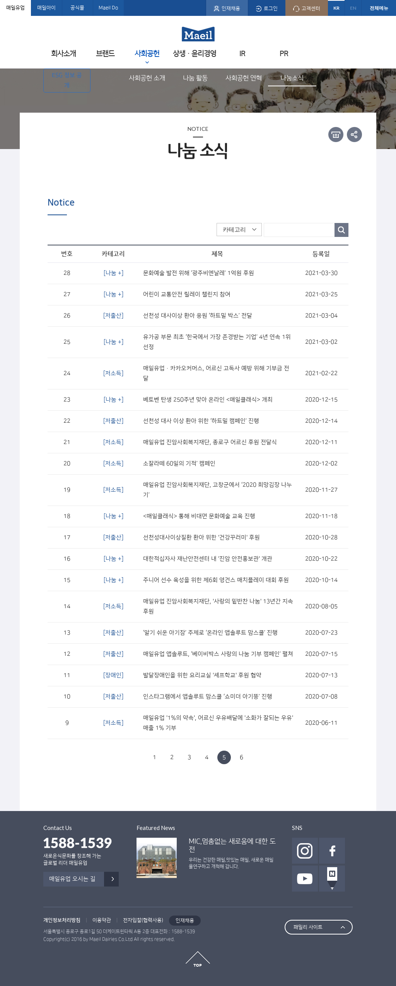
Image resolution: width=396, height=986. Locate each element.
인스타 (305, 851)
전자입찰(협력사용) (143, 920)
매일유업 (15, 7)
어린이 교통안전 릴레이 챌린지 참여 (186, 294)
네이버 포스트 (332, 879)
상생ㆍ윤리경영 (194, 54)
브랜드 (105, 54)
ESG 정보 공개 (67, 80)
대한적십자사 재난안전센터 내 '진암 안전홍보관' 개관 (207, 559)
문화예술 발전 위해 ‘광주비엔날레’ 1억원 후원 (198, 273)
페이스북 (332, 851)
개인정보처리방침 (61, 920)
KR (336, 8)
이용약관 (101, 920)
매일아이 (46, 7)
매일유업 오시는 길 (72, 879)
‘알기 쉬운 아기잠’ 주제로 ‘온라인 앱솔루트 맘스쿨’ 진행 (210, 632)
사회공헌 (147, 54)
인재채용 (185, 920)
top (198, 959)
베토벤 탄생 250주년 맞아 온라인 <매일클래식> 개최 (208, 399)
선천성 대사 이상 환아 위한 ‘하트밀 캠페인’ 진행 (201, 421)
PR (284, 54)
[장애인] (113, 675)
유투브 (305, 879)
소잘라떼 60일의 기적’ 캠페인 (179, 463)
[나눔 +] (113, 273)
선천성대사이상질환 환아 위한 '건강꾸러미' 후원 (201, 537)
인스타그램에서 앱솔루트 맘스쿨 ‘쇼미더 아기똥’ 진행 (207, 696)
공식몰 (77, 7)
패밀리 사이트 (308, 927)
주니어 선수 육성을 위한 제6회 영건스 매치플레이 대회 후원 (216, 580)
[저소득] (113, 373)
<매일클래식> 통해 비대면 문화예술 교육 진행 (199, 516)
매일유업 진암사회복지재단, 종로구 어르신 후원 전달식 (210, 442)
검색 (341, 230)
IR (242, 54)
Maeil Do (108, 7)
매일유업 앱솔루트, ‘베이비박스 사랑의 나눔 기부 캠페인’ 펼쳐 (218, 654)
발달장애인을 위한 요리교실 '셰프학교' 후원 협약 (202, 675)
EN (353, 8)
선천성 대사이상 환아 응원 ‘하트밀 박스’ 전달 (197, 315)
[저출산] (113, 315)
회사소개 (63, 54)
